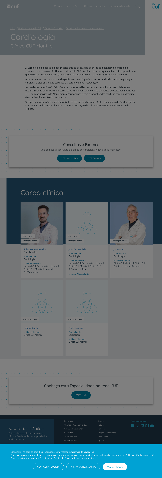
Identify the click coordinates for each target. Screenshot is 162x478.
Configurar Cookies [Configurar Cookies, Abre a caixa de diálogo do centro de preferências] (48, 466)
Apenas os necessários (83, 466)
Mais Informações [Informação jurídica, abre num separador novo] (85, 458)
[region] (81, 461)
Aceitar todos (115, 466)
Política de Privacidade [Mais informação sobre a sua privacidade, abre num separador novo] (65, 458)
